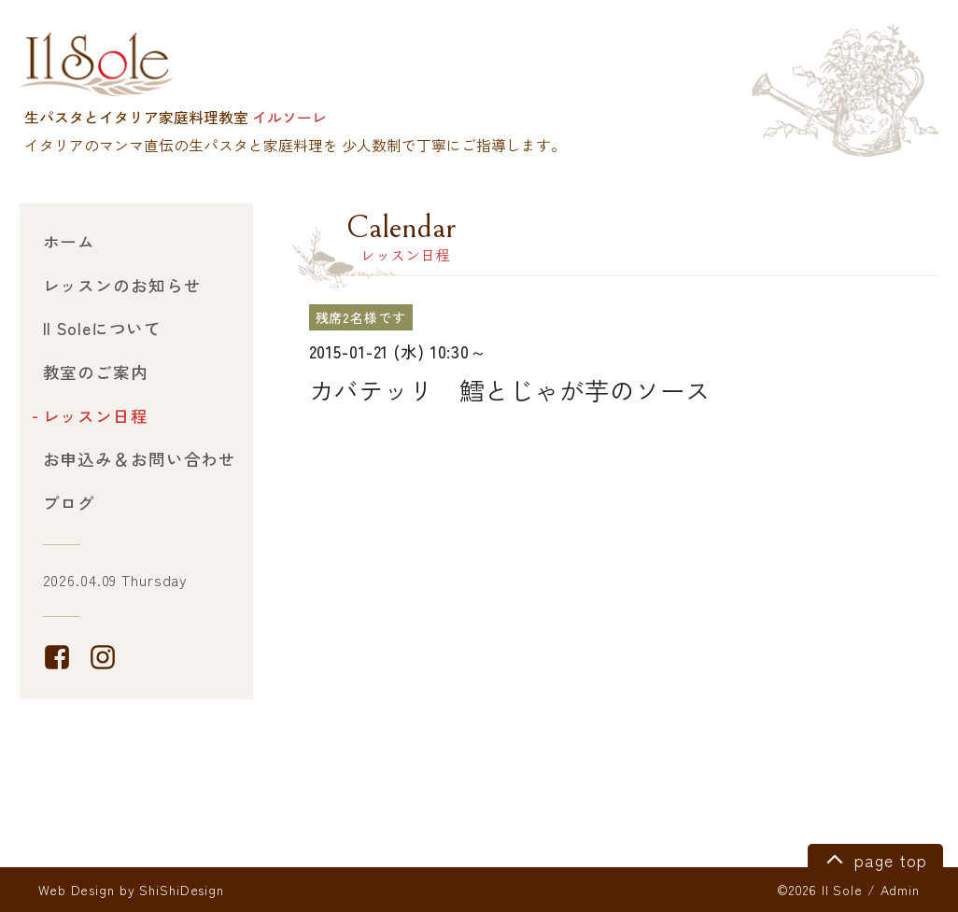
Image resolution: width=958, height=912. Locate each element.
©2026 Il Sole (819, 889)
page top (873, 858)
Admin (900, 889)
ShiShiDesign (181, 889)
